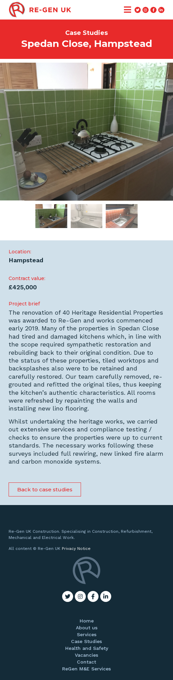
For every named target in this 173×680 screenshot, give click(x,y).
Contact (86, 662)
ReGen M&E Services (86, 668)
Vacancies (86, 655)
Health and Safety (86, 648)
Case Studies (86, 641)
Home (87, 621)
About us (86, 627)
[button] (45, 489)
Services (86, 634)
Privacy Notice (76, 548)
